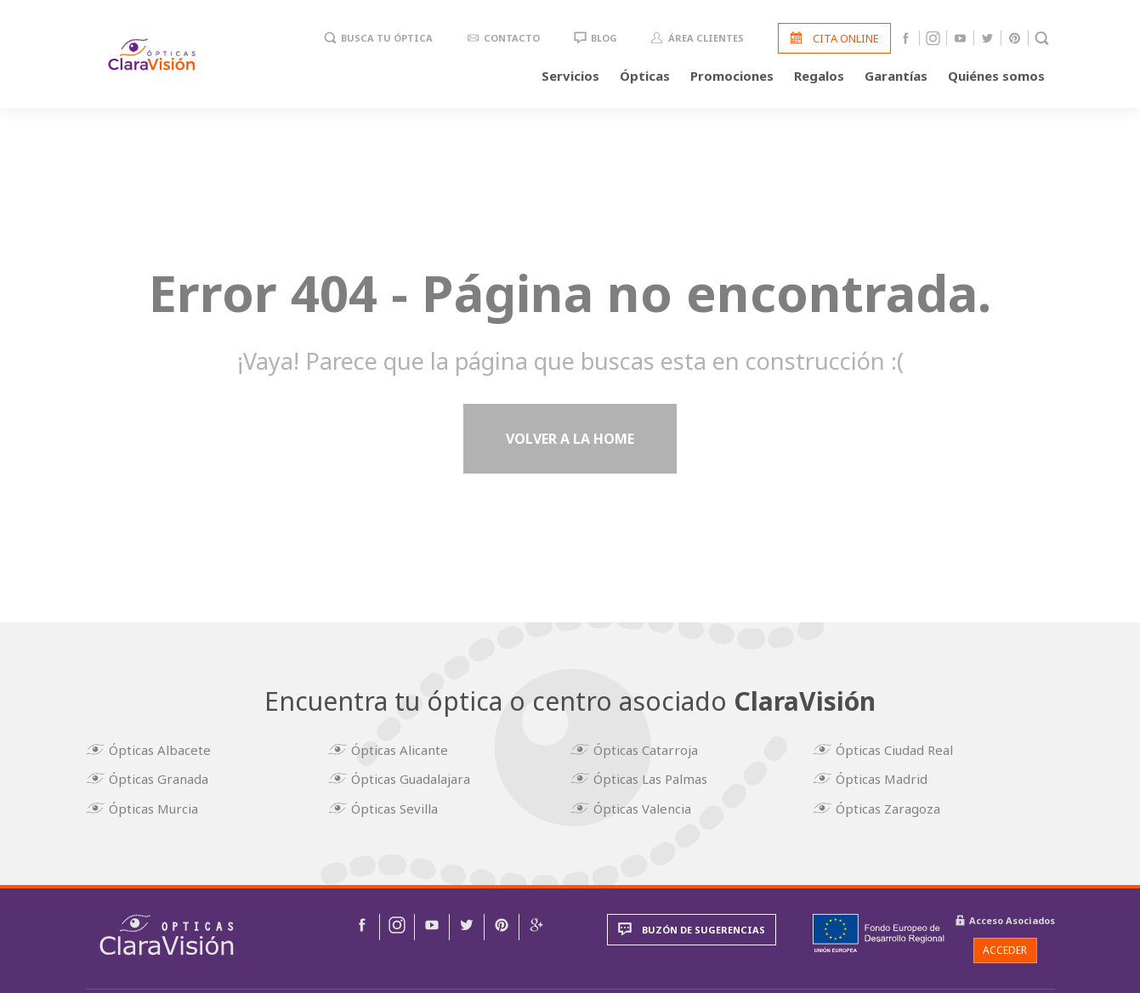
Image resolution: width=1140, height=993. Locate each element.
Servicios (570, 78)
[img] (167, 929)
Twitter (987, 41)
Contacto (512, 41)
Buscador (1042, 41)
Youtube (960, 41)
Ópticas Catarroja (652, 752)
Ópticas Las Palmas (657, 777)
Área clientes (706, 41)
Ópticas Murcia (160, 803)
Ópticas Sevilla (401, 803)
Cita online (846, 40)
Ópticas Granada (165, 777)
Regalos (819, 78)
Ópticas (645, 78)
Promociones (732, 78)
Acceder (1005, 945)
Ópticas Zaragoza (894, 803)
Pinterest (1014, 41)
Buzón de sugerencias (703, 924)
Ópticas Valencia (649, 803)
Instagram (933, 41)
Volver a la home (570, 445)
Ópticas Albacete (167, 752)
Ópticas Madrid (888, 777)
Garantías (896, 78)
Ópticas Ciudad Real (901, 752)
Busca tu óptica (387, 41)
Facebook (906, 41)
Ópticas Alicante (406, 752)
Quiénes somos (996, 78)
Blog (604, 41)
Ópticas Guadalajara (417, 777)
